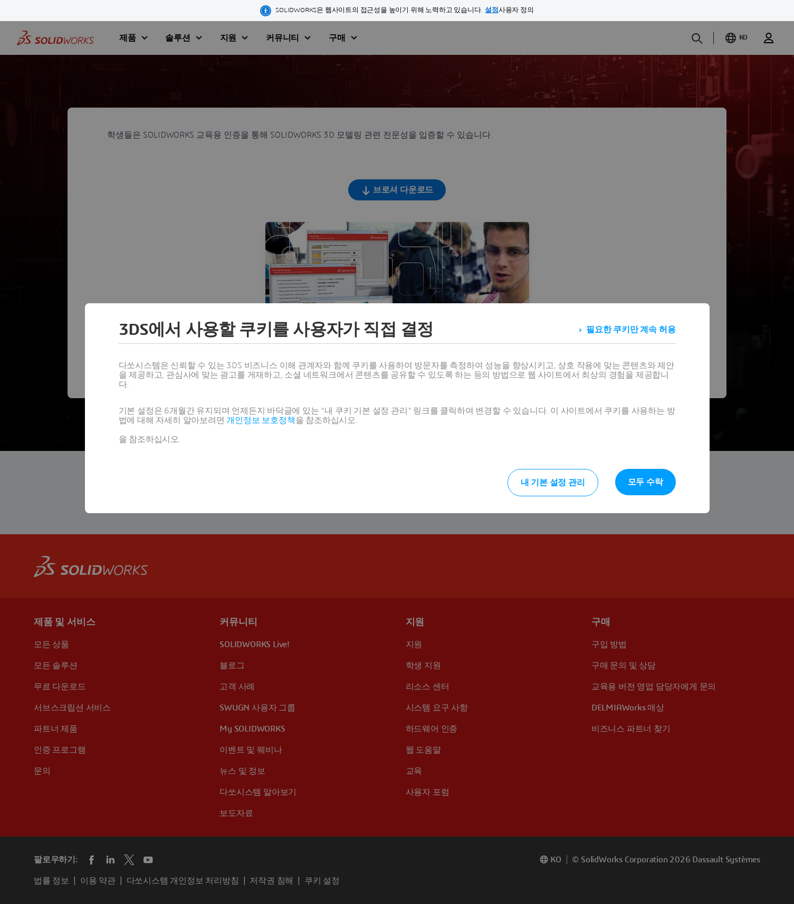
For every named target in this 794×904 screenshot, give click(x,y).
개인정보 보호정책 (260, 420)
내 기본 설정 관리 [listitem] (553, 482)
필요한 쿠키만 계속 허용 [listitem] (630, 329)
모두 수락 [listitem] (645, 482)
